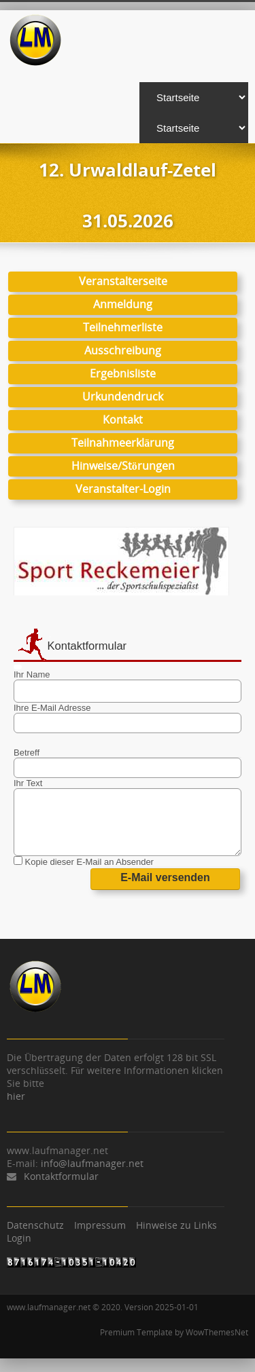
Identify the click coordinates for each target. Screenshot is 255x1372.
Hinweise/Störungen (123, 465)
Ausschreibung (122, 350)
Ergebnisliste (123, 373)
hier (16, 1096)
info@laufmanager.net (92, 1163)
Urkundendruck (122, 396)
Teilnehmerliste (123, 327)
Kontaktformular (61, 1176)
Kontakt (123, 419)
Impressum (100, 1225)
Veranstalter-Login (123, 488)
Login (19, 1237)
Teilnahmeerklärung (122, 442)
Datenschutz (35, 1225)
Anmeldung (122, 304)
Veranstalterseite (123, 281)
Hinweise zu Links (176, 1225)
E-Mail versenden (165, 877)
